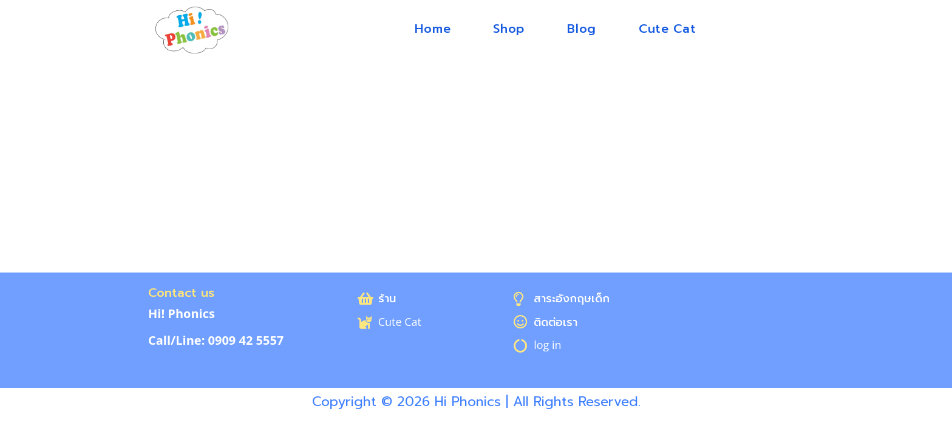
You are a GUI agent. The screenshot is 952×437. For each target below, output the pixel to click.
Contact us (181, 292)
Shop (509, 28)
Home (432, 28)
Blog (581, 28)
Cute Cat (667, 28)
